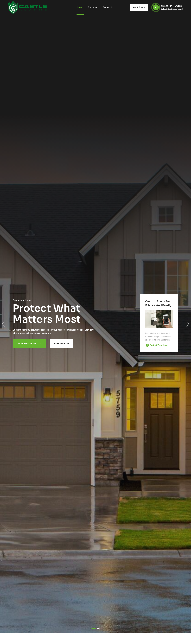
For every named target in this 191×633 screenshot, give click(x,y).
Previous (3, 324)
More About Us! (61, 343)
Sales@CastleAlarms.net (172, 9)
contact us (108, 7)
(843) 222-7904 (171, 6)
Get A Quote (139, 7)
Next (187, 324)
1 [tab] (94, 628)
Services (92, 7)
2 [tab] (98, 628)
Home (79, 7)
